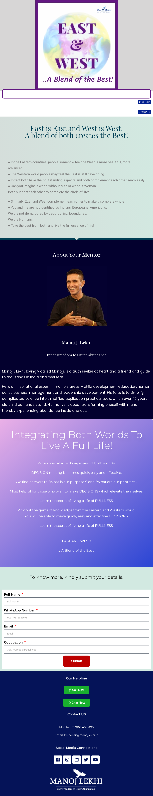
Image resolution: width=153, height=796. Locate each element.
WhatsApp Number (20, 610)
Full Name (12, 594)
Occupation (14, 642)
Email (9, 626)
